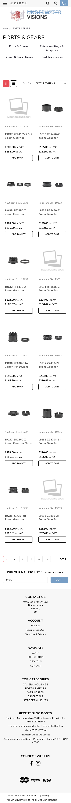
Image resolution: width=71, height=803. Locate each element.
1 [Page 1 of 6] (6, 558)
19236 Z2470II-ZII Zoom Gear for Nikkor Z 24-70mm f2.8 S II (50, 441)
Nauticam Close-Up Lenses (35, 734)
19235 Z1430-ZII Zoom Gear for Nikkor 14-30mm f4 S (18, 518)
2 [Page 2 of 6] (14, 558)
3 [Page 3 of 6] (22, 558)
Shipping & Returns (35, 634)
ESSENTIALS (35, 696)
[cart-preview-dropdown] (63, 3)
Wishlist (35, 625)
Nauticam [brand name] (10, 126)
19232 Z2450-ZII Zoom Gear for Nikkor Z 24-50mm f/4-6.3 (50, 365)
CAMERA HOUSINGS (35, 684)
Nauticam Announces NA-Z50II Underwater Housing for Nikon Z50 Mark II (35, 720)
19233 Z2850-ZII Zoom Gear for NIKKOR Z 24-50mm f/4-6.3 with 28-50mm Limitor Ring (52, 518)
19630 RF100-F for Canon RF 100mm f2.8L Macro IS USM (17, 365)
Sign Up (40, 629)
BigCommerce (21, 799)
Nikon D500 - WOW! (36, 730)
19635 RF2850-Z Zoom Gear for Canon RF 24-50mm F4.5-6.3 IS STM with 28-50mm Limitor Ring (18, 212)
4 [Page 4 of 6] (31, 558)
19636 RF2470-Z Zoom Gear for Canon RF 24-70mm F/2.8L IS (51, 136)
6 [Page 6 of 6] (47, 558)
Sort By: (27, 83)
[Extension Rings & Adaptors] (52, 48)
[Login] (55, 4)
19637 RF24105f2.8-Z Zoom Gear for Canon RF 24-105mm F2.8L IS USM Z (18, 136)
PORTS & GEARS (21, 28)
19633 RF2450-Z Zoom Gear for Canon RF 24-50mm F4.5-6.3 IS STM (51, 212)
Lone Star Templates (47, 799)
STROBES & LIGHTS (35, 700)
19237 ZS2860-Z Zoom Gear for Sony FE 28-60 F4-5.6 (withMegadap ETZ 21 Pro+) (18, 441)
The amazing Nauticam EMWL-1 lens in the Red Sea (35, 726)
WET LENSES (35, 692)
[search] (47, 4)
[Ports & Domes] (19, 48)
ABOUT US (35, 661)
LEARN (35, 652)
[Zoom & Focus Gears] (19, 59)
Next (63, 559)
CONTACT (35, 665)
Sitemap (45, 795)
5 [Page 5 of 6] (39, 558)
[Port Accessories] (52, 59)
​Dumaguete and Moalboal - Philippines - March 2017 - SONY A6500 (35, 741)
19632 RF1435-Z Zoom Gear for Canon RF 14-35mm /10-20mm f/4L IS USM (18, 289)
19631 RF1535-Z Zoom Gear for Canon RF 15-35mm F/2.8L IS (51, 289)
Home (5, 28)
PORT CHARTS (35, 657)
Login (30, 629)
